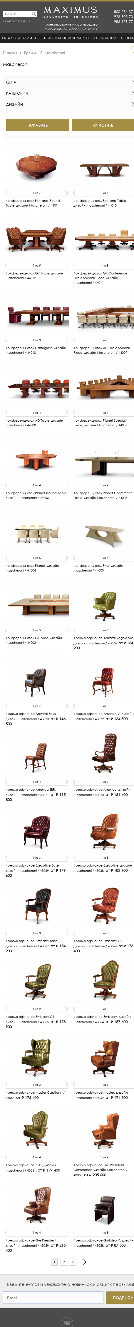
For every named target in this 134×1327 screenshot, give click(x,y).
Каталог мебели (16, 38)
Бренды (30, 52)
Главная (10, 52)
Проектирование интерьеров (62, 38)
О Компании (104, 38)
